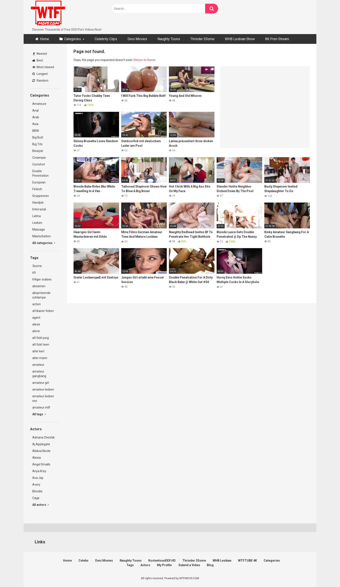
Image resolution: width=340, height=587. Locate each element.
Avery (36, 484)
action (36, 304)
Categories (72, 39)
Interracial (39, 209)
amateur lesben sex (43, 398)
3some (37, 266)
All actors (40, 504)
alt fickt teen (40, 344)
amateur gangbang (39, 374)
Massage (38, 229)
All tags (39, 414)
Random (40, 80)
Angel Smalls (41, 464)
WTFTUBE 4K (247, 560)
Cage (35, 498)
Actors (145, 565)
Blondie (37, 491)
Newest (40, 53)
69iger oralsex (42, 279)
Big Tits (37, 144)
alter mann (39, 358)
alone (36, 331)
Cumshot (38, 164)
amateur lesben (43, 389)
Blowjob (37, 151)
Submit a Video (189, 565)
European (39, 182)
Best (37, 60)
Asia (35, 124)
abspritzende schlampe (41, 295)
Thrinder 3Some (202, 39)
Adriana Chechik (43, 437)
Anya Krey (39, 471)
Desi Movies (137, 39)
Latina (36, 216)
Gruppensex (40, 196)
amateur (38, 364)
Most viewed (43, 67)
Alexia (36, 457)
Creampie (39, 157)
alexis (36, 324)
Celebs (83, 560)
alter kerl (38, 351)
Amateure (39, 104)
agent (36, 317)
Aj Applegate (41, 444)
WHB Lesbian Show (240, 39)
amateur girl (40, 382)
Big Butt (37, 137)
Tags (130, 565)
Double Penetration (40, 173)
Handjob (38, 202)
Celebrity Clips (106, 39)
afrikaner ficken (43, 311)
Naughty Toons (168, 39)
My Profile (164, 565)
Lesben (37, 222)
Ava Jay (37, 478)
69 (34, 272)
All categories (43, 243)
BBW (35, 130)
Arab (35, 117)
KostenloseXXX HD (162, 560)
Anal (35, 110)
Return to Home (144, 60)
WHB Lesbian (222, 560)
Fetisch (37, 189)
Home (44, 39)
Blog (210, 565)
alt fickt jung (40, 338)
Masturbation (41, 236)
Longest (40, 74)
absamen (38, 286)
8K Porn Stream (277, 39)
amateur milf (41, 407)
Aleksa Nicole (41, 451)
